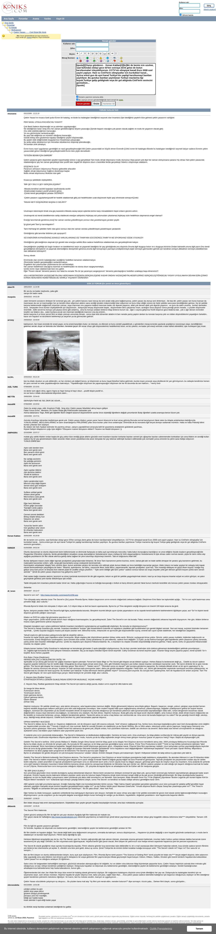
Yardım (47, 18)
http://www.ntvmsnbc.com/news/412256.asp (59, 595)
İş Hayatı (13, 27)
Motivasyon (16, 30)
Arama (36, 18)
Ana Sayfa (9, 18)
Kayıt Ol (60, 18)
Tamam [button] (199, 928)
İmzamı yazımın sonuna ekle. (91, 97)
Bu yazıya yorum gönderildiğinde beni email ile (101, 100)
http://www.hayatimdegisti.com (64, 817)
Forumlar (23, 18)
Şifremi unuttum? (210, 9)
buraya (29, 37)
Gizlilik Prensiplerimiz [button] (161, 928)
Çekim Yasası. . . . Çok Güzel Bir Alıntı (30, 32)
